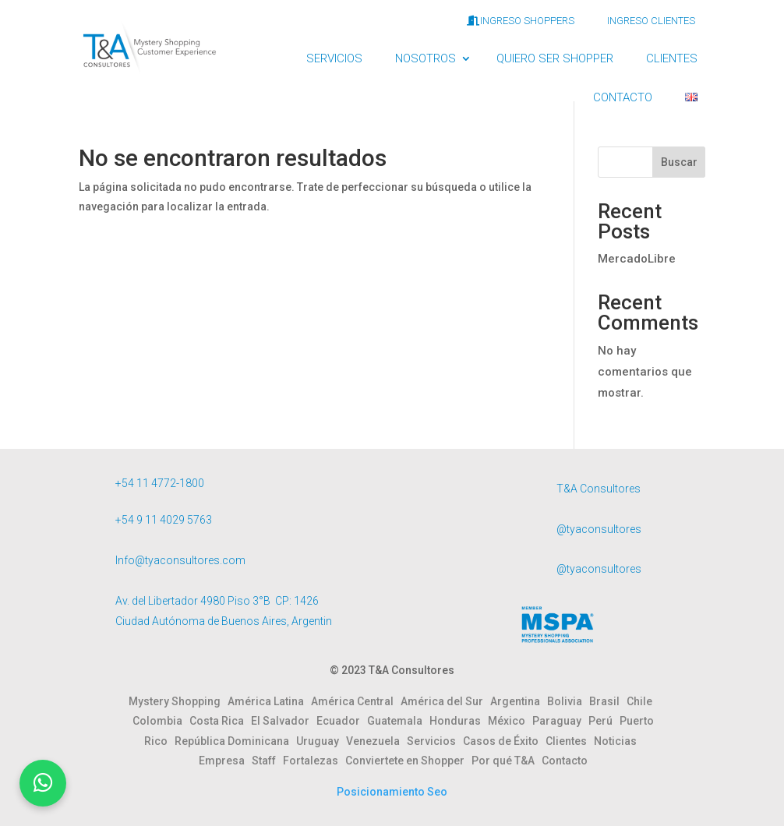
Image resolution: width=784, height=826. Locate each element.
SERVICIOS (334, 58)
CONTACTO (622, 97)
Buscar (679, 162)
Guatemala (398, 721)
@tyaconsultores (598, 529)
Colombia (160, 721)
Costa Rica (220, 721)
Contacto (565, 760)
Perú (604, 721)
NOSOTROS (425, 58)
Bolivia (568, 701)
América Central (356, 701)
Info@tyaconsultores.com (180, 560)
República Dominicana (235, 741)
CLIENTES (671, 58)
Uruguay (321, 741)
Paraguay (560, 721)
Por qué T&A (506, 760)
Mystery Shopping (178, 701)
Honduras (458, 721)
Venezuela (376, 741)
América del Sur (445, 701)
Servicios (435, 741)
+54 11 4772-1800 (159, 483)
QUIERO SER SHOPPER (554, 58)
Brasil (608, 701)
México (510, 721)
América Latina (269, 701)
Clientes (570, 741)
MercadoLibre (637, 259)
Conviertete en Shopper (408, 760)
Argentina (518, 701)
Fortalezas (314, 760)
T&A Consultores (598, 488)
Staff (267, 760)
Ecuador (341, 721)
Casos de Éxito (504, 741)
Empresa (225, 760)
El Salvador (283, 721)
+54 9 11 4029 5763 (163, 520)
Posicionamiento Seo (392, 791)
